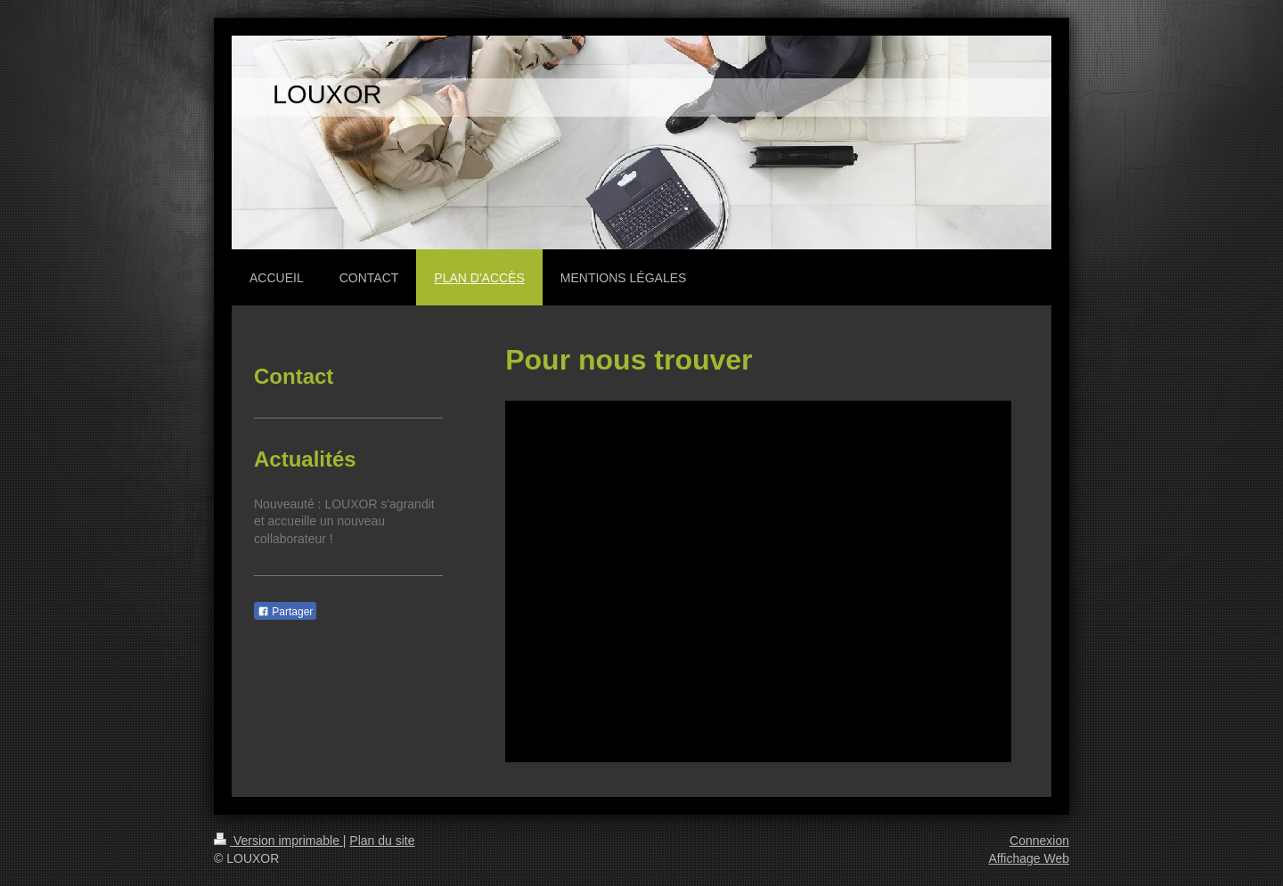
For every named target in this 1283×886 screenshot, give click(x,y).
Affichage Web (1028, 858)
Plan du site (381, 840)
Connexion (1039, 840)
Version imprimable (278, 840)
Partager (285, 612)
